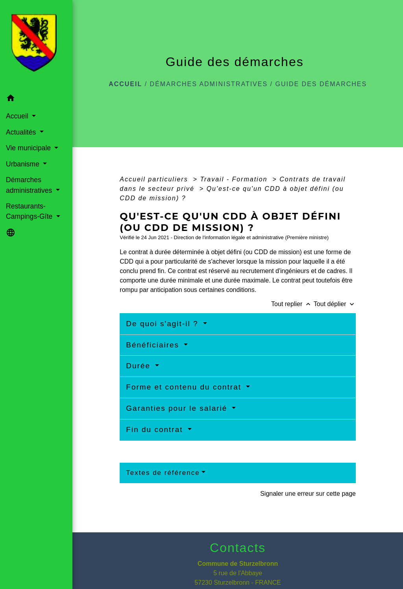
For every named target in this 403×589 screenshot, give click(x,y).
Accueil (125, 84)
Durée (139, 366)
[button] (36, 99)
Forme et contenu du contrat (185, 387)
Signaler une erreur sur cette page (308, 493)
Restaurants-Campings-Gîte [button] (30, 211)
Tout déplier (335, 304)
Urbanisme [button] (23, 164)
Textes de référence (163, 472)
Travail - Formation (235, 179)
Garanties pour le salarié (178, 408)
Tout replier (292, 304)
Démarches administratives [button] (30, 185)
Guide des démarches (321, 84)
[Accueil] (36, 45)
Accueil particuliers (155, 179)
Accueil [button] (18, 116)
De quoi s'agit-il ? (163, 323)
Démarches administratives (209, 84)
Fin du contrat (155, 429)
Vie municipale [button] (29, 148)
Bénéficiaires (154, 345)
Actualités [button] (22, 132)
